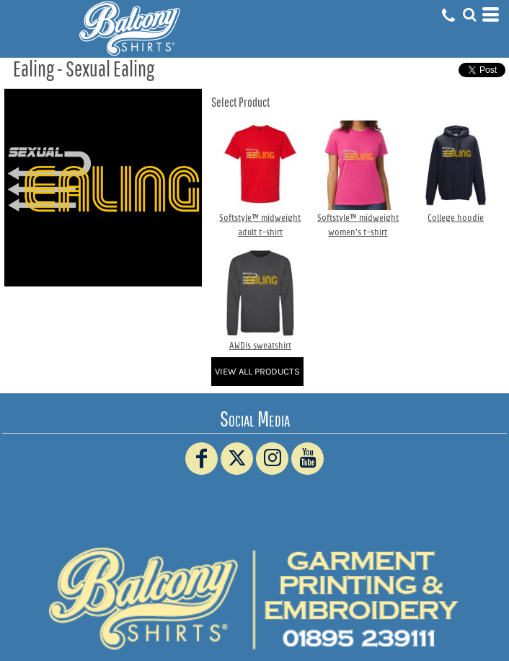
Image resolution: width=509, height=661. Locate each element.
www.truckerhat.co (255, 508)
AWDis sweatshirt (260, 345)
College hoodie (456, 217)
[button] (469, 14)
